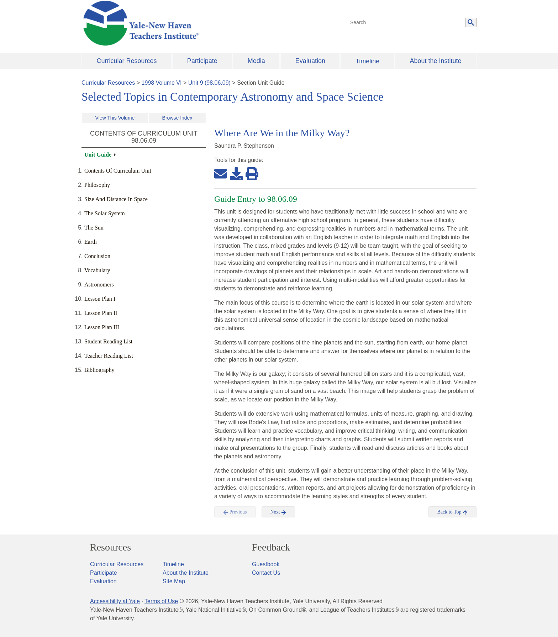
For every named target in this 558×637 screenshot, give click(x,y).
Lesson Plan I (99, 299)
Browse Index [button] (177, 118)
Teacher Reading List (108, 356)
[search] (407, 22)
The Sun (94, 228)
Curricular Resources (127, 60)
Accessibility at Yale (115, 601)
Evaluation (310, 60)
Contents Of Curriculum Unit (117, 171)
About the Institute (435, 60)
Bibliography (99, 370)
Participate (202, 60)
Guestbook (265, 564)
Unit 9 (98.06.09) (209, 83)
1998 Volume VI (162, 83)
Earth (90, 242)
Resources (110, 547)
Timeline (367, 61)
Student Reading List (108, 341)
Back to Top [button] (452, 512)
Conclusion (97, 256)
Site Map (174, 581)
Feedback (271, 547)
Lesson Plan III (101, 327)
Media (256, 60)
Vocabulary (97, 270)
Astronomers (99, 284)
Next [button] (278, 512)
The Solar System (104, 213)
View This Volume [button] (115, 118)
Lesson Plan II (100, 313)
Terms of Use (161, 601)
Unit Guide (97, 155)
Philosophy (97, 185)
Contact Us (266, 573)
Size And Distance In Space (116, 199)
